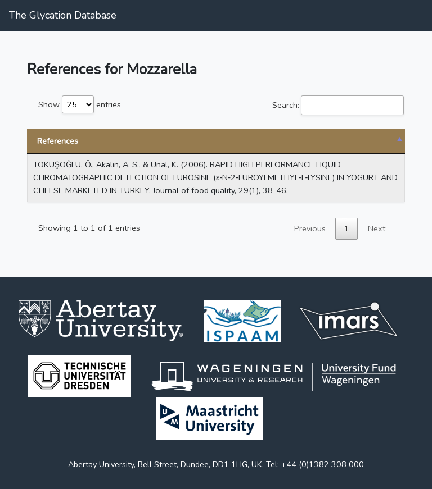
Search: (338, 105)
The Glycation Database (62, 15)
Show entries (79, 104)
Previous (310, 228)
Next (376, 228)
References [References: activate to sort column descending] (57, 141)
